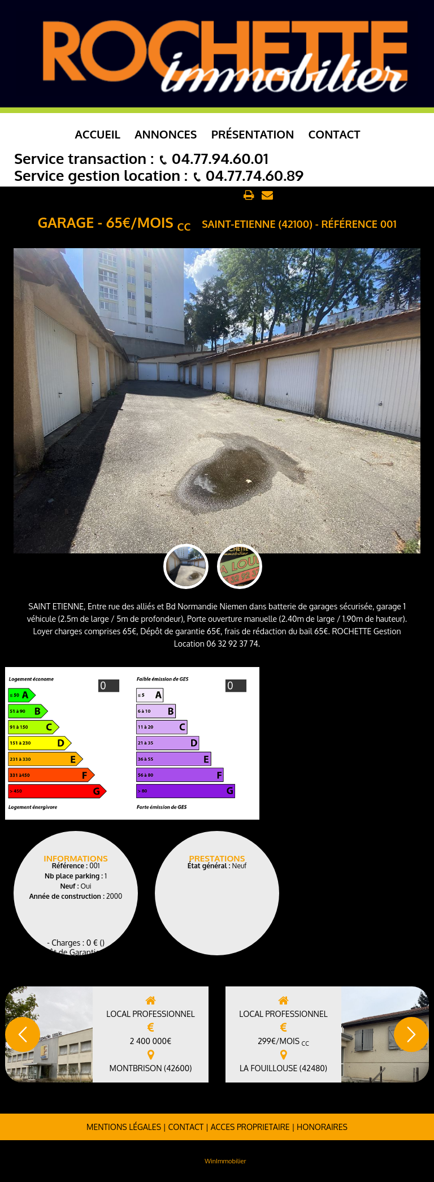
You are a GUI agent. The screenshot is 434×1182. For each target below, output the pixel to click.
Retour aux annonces (198, 196)
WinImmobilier (225, 1161)
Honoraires (322, 1127)
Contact (335, 134)
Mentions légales (123, 1127)
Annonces (165, 134)
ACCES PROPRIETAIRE (250, 1127)
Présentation (252, 134)
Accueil (98, 134)
